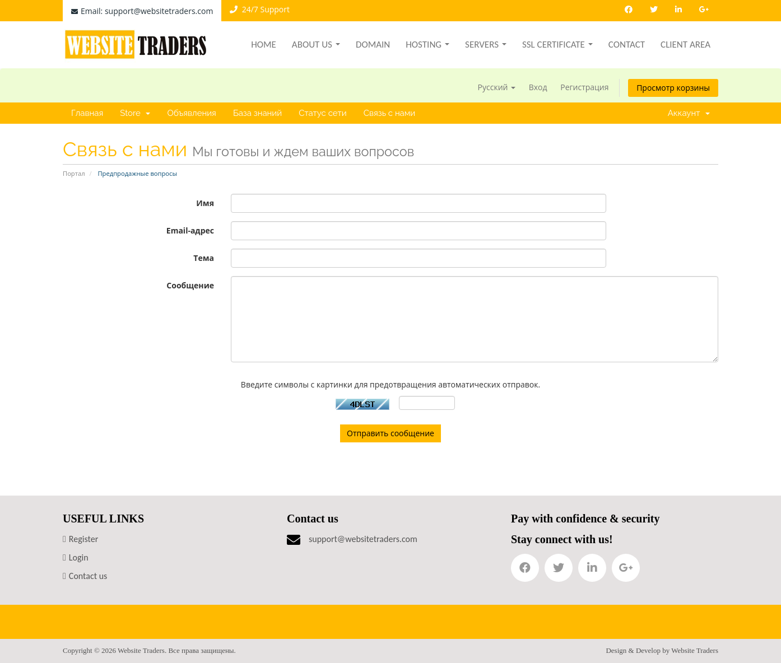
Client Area (685, 44)
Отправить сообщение (390, 433)
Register (83, 539)
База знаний (257, 113)
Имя (205, 203)
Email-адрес (190, 230)
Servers (485, 44)
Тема (203, 258)
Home (263, 44)
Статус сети (323, 113)
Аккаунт (689, 113)
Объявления (191, 113)
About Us (316, 44)
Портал (74, 173)
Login (79, 557)
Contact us (88, 576)
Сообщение (190, 285)
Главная (87, 113)
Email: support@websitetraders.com (142, 11)
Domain (373, 44)
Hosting (427, 44)
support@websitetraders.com (363, 539)
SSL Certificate (557, 44)
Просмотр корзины (673, 87)
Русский (497, 87)
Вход (538, 87)
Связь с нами (390, 113)
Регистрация (584, 87)
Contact (626, 44)
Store (135, 113)
